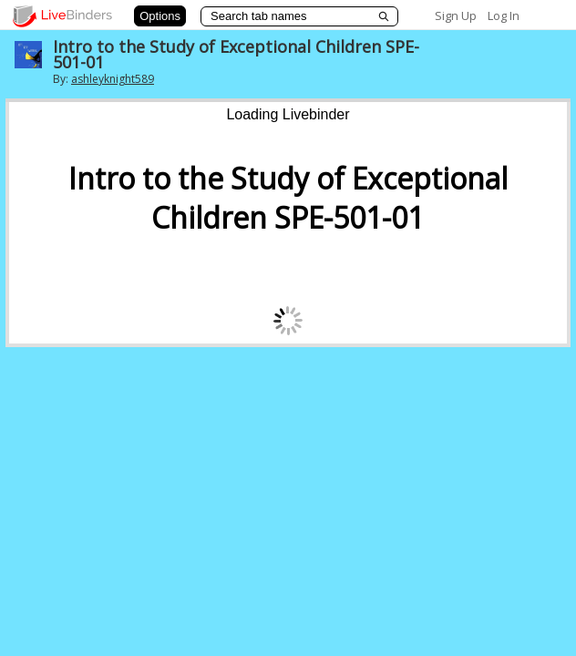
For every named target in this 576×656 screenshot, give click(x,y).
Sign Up (456, 15)
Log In (503, 15)
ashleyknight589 (112, 79)
